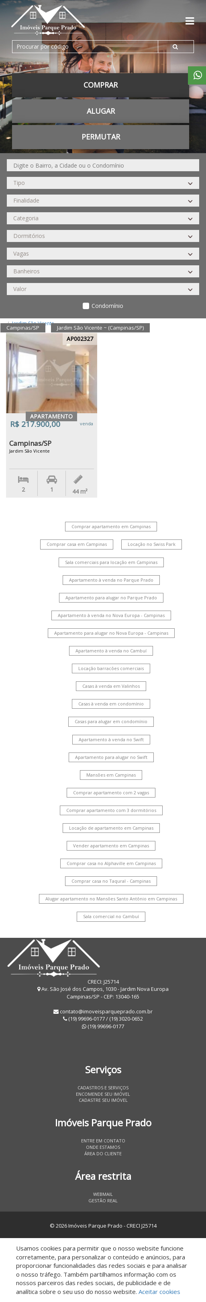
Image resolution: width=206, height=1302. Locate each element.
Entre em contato (103, 1141)
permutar (101, 136)
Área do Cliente (103, 1153)
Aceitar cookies (159, 1292)
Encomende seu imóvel (103, 1094)
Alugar (101, 111)
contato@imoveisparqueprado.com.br (106, 1011)
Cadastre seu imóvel (103, 1100)
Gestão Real (103, 1200)
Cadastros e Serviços (103, 1088)
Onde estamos (103, 1147)
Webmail (103, 1194)
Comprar (101, 85)
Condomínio (107, 305)
